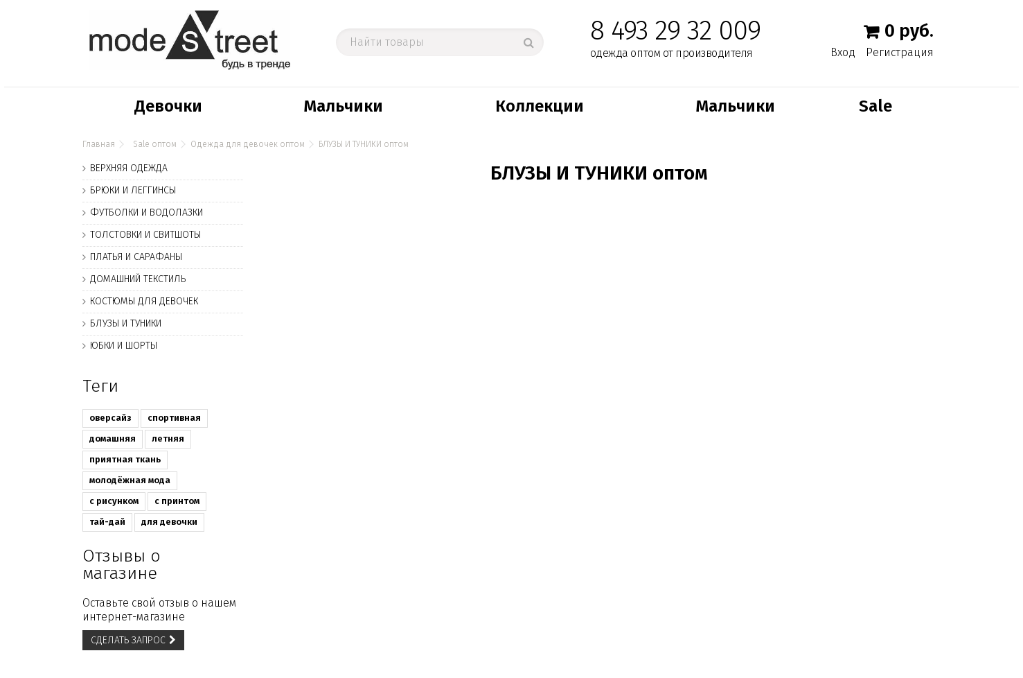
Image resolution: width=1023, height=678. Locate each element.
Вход (842, 52)
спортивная (174, 417)
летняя (168, 438)
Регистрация (900, 52)
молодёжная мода (129, 480)
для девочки (169, 521)
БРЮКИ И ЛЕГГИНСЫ (133, 190)
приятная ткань (125, 459)
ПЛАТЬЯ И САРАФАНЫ (136, 257)
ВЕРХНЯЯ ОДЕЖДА (129, 168)
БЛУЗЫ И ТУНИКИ (125, 323)
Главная (98, 144)
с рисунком (114, 501)
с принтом (176, 501)
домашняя (112, 438)
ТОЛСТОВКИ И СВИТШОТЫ (145, 235)
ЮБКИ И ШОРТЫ (123, 345)
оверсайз (110, 417)
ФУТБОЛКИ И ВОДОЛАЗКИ (146, 212)
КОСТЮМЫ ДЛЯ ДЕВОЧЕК (144, 301)
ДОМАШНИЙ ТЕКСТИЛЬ (138, 279)
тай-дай (107, 521)
